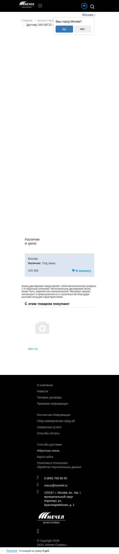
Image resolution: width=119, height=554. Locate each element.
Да (64, 29)
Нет (82, 29)
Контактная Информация (53, 414)
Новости (42, 391)
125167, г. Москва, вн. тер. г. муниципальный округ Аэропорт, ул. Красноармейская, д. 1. (59, 499)
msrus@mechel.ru (52, 485)
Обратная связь (48, 450)
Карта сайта (45, 456)
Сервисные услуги (49, 427)
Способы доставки (49, 444)
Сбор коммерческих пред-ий (56, 421)
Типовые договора (49, 397)
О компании (45, 385)
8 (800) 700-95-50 (52, 478)
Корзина (11, 550)
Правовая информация (52, 403)
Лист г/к (32, 348)
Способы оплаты (48, 433)
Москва (87, 15)
